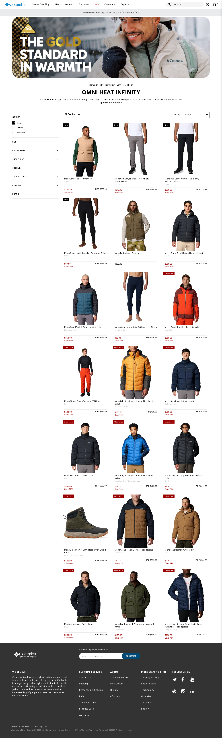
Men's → (122, 12)
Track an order (87, 702)
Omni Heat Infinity (125, 85)
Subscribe (131, 656)
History (114, 689)
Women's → (133, 12)
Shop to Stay (148, 683)
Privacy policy (40, 727)
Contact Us (85, 677)
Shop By (99, 85)
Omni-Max (147, 696)
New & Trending (40, 4)
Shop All (145, 708)
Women (69, 4)
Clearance (109, 4)
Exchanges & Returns (91, 689)
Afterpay (115, 696)
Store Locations (119, 677)
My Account (116, 683)
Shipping (83, 683)
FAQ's (82, 696)
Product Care (86, 708)
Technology (110, 85)
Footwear (84, 4)
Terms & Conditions (20, 727)
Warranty (84, 715)
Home (92, 85)
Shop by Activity (150, 677)
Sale (96, 4)
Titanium (146, 702)
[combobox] (196, 115)
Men (57, 4)
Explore (125, 4)
